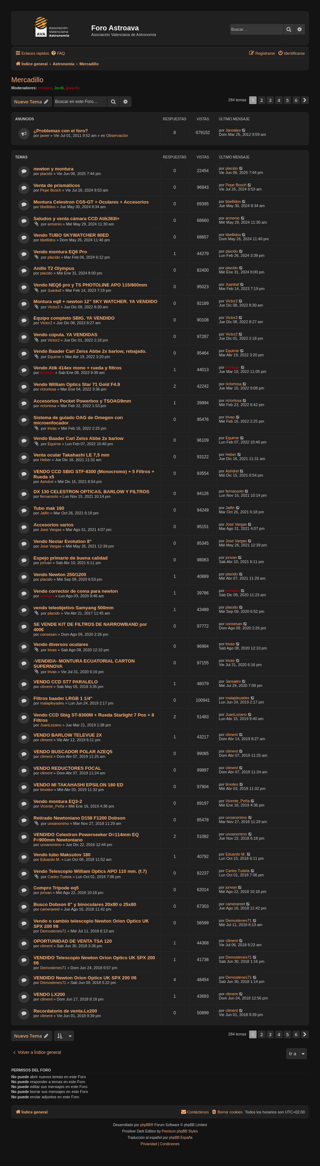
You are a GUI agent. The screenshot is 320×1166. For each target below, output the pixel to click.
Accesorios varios (53, 524)
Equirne (54, 357)
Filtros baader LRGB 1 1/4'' (63, 698)
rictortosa (48, 389)
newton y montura (53, 168)
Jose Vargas (50, 529)
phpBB (145, 1125)
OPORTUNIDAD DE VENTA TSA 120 (72, 941)
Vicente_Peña (52, 806)
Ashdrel (46, 481)
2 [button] (261, 100)
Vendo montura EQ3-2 (57, 801)
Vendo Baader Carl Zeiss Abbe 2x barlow (78, 438)
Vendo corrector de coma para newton (75, 591)
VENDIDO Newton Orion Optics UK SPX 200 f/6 (84, 977)
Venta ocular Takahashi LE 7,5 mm (71, 455)
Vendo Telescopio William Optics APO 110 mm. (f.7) (90, 871)
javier (44, 135)
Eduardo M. (50, 859)
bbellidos (47, 207)
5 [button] (287, 100)
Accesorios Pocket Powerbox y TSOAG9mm (82, 401)
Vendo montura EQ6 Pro (60, 251)
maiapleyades (52, 703)
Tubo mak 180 (48, 508)
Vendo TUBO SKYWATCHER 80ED (71, 235)
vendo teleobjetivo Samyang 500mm (73, 607)
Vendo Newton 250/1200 (59, 574)
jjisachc (73, 88)
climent (46, 686)
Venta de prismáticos (56, 185)
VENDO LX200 (49, 994)
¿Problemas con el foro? (60, 130)
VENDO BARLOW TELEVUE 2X (67, 735)
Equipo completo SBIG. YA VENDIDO (74, 318)
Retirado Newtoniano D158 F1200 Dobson (79, 818)
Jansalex (233, 130)
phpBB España (180, 1138)
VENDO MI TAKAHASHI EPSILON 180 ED (78, 784)
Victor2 (54, 307)
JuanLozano (50, 725)
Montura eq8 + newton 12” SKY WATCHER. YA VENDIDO (95, 301)
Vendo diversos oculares (60, 644)
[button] (305, 100)
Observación (117, 135)
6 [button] (296, 100)
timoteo (46, 789)
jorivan (45, 563)
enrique (45, 88)
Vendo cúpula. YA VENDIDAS (65, 334)
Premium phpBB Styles (180, 1131)
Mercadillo (27, 80)
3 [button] (270, 100)
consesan (48, 634)
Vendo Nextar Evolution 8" (62, 541)
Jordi (59, 88)
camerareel (50, 909)
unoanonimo (58, 823)
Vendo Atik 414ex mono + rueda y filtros (77, 367)
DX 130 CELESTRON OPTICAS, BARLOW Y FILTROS (91, 491)
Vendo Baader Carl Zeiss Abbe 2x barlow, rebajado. (90, 351)
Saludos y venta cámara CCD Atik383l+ (76, 218)
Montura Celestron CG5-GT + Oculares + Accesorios (91, 202)
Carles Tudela (60, 877)
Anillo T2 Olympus (53, 268)
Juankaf (54, 290)
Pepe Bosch (50, 190)
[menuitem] (58, 53)
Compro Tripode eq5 (56, 887)
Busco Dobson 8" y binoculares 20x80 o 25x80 (84, 904)
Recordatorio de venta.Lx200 (65, 1011)
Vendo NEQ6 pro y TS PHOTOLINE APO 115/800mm (90, 285)
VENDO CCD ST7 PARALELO (65, 681)
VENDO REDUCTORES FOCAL (67, 768)
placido (46, 173)
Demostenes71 (53, 931)
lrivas (52, 428)
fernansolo (49, 496)
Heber (45, 460)
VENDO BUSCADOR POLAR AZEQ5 (72, 751)
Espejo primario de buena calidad (70, 558)
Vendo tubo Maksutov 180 (62, 854)
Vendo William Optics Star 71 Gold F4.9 (76, 384)
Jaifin (44, 513)
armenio (55, 224)
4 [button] (279, 100)
